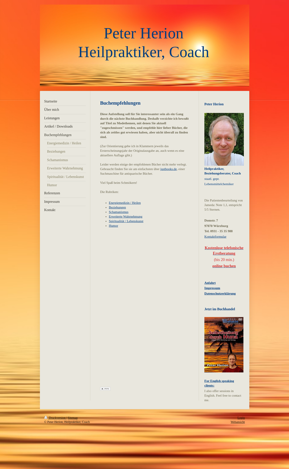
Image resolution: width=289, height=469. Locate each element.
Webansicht (238, 422)
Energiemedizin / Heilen (125, 203)
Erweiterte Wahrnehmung (125, 216)
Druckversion (55, 418)
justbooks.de (168, 169)
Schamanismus (118, 212)
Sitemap (73, 418)
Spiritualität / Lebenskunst (126, 221)
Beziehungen (117, 207)
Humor (113, 225)
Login (241, 418)
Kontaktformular (215, 236)
